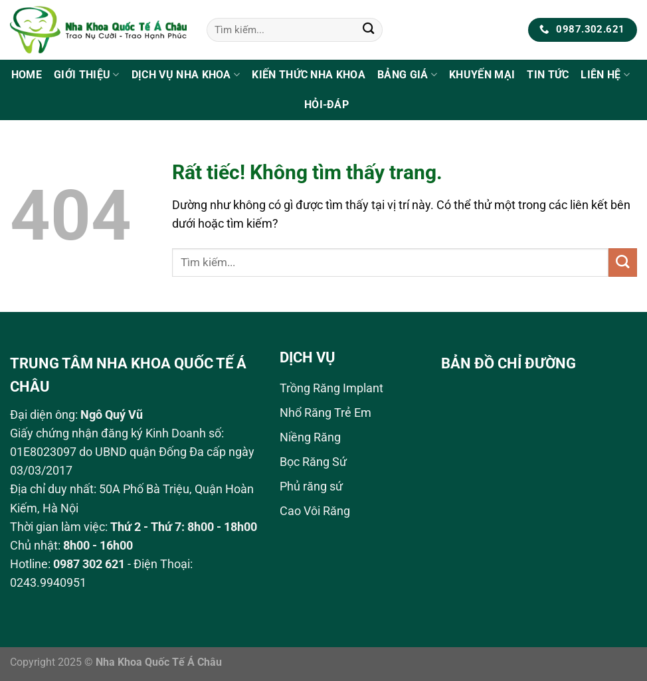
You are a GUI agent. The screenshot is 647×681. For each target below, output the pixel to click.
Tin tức (548, 74)
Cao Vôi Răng (315, 511)
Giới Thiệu (87, 74)
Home (26, 74)
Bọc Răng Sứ (313, 462)
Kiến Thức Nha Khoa (308, 74)
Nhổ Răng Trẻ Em (325, 412)
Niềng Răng (310, 437)
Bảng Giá (407, 74)
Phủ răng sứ (311, 486)
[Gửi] (369, 30)
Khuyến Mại (482, 74)
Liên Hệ (605, 74)
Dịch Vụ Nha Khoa (186, 74)
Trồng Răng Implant (331, 388)
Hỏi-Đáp (326, 104)
